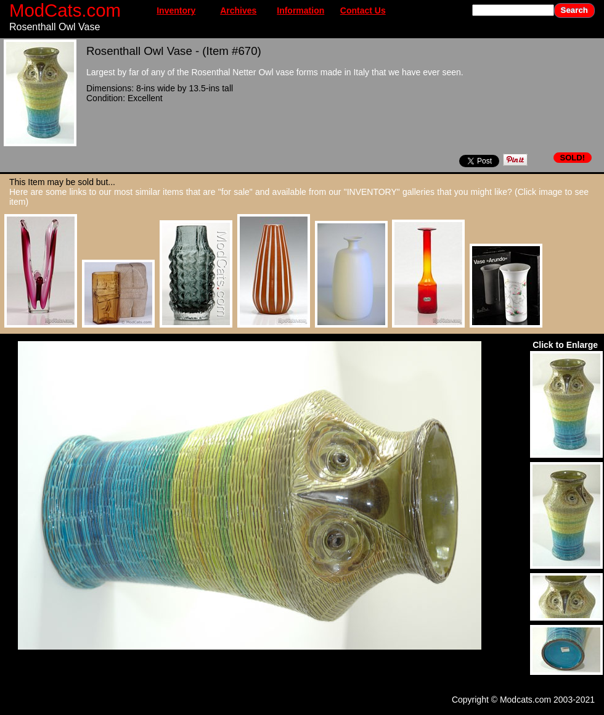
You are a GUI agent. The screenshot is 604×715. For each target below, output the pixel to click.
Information (300, 10)
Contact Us (363, 10)
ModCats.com (65, 10)
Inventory (176, 10)
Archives (238, 10)
